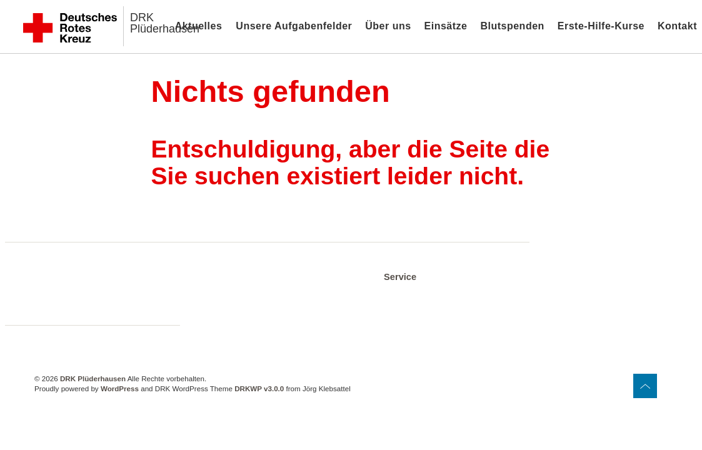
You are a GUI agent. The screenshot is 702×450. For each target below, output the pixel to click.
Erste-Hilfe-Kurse (601, 26)
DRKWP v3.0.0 (259, 388)
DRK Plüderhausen (164, 23)
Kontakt (677, 26)
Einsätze (446, 26)
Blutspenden (512, 26)
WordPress (120, 388)
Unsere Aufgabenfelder (294, 26)
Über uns (388, 26)
